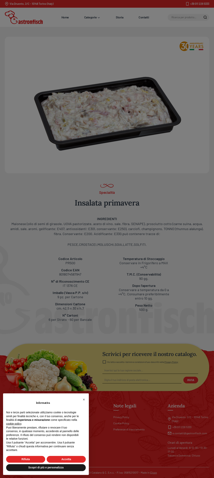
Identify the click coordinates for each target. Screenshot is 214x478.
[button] (84, 399)
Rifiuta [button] (25, 459)
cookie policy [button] (13, 423)
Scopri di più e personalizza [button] (46, 467)
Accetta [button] (66, 459)
